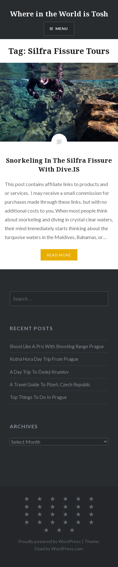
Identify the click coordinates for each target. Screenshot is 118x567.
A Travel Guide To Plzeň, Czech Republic (50, 384)
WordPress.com (67, 548)
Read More (59, 255)
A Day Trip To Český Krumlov (39, 372)
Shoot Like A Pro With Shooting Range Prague (57, 346)
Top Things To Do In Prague (38, 397)
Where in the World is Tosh (59, 13)
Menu (61, 28)
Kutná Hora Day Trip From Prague (44, 359)
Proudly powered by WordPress (49, 541)
